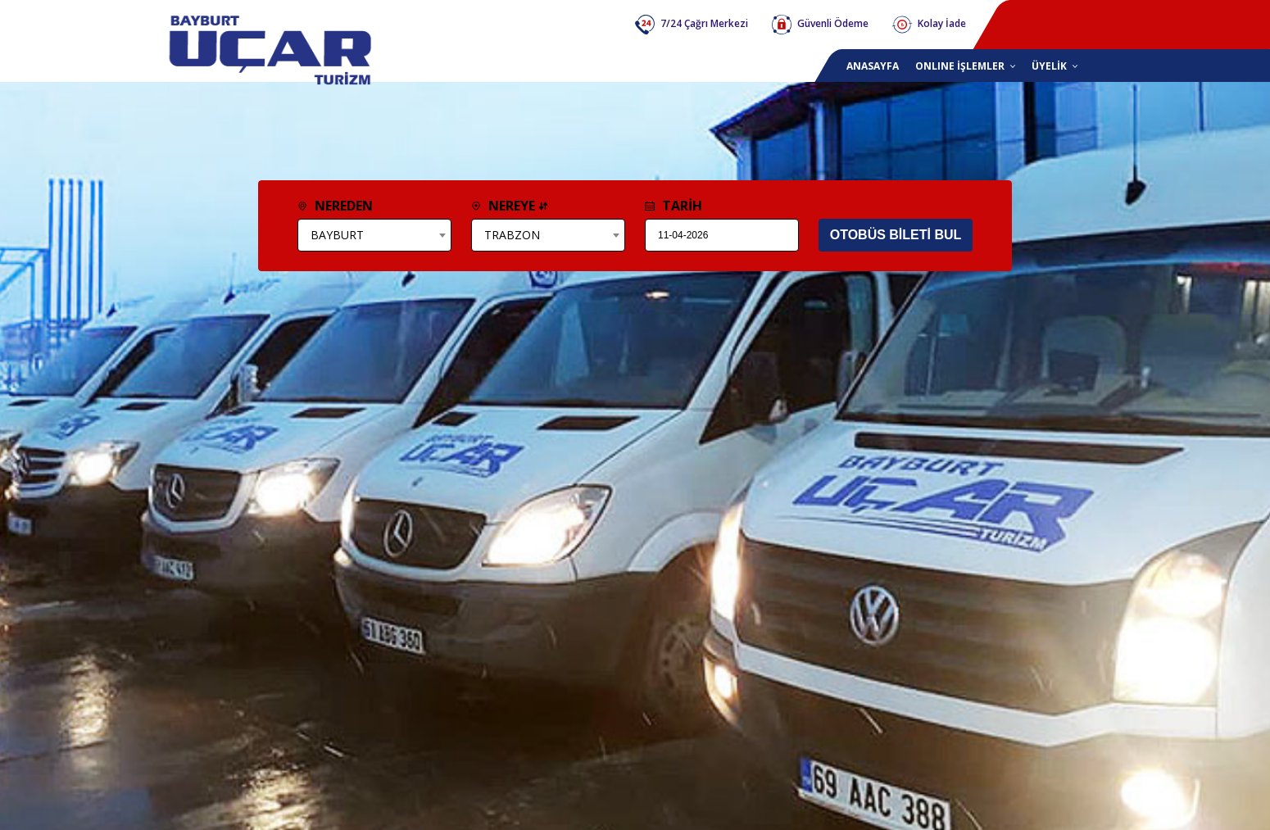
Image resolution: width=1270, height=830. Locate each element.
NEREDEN (335, 206)
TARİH (673, 206)
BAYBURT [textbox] (337, 235)
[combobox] (374, 235)
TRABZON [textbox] (512, 235)
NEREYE (509, 206)
